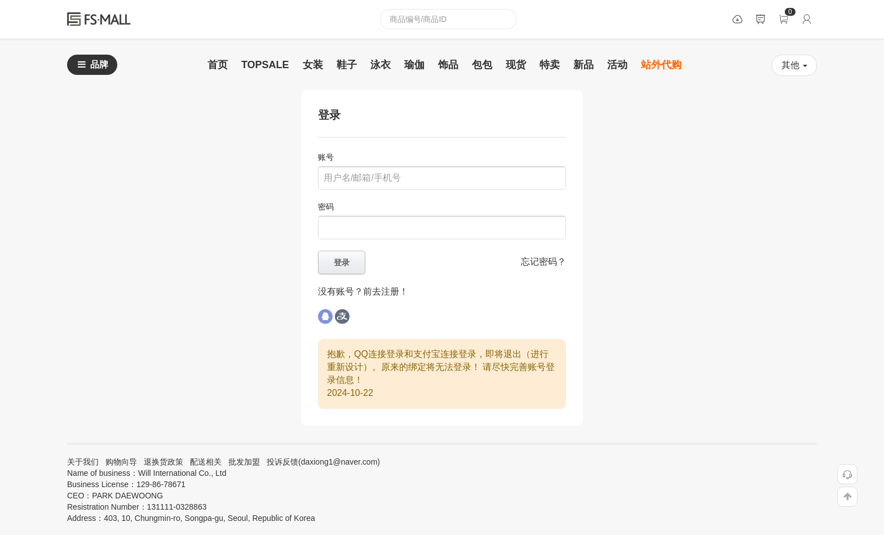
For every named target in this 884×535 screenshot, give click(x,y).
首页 (217, 64)
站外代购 (661, 64)
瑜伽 (414, 64)
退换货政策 (163, 461)
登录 (807, 19)
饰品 (448, 64)
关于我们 (83, 461)
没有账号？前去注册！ (363, 291)
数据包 (737, 19)
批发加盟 (244, 461)
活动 (617, 64)
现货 (516, 64)
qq (325, 316)
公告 (760, 19)
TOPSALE (265, 64)
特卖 (550, 64)
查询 (506, 19)
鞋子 (347, 64)
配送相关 (206, 461)
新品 (583, 64)
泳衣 (380, 64)
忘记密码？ (543, 261)
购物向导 (121, 461)
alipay (342, 316)
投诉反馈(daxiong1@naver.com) (323, 461)
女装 (313, 64)
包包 (482, 64)
